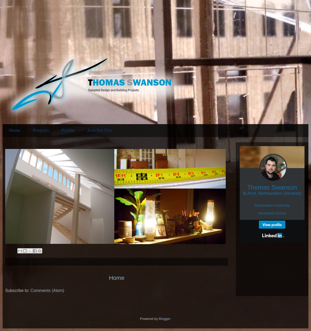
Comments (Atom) (47, 290)
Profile (68, 130)
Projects (41, 130)
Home (14, 130)
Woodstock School (272, 213)
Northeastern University (272, 205)
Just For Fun (99, 130)
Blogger (164, 319)
